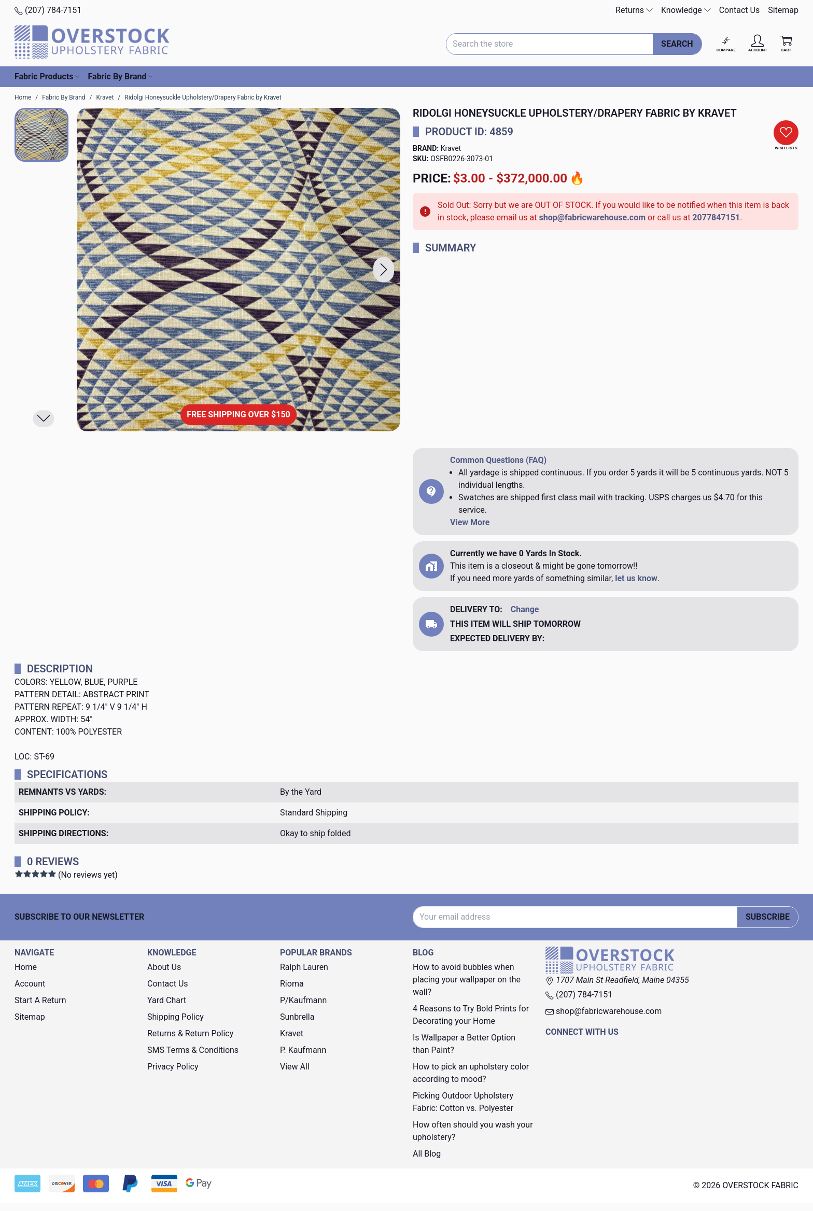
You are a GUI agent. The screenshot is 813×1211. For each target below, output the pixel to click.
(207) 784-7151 (48, 10)
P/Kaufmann (303, 1000)
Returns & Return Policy (190, 1033)
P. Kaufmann (303, 1050)
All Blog (427, 1154)
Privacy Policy (173, 1067)
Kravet (451, 148)
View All (295, 1067)
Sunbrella (297, 1017)
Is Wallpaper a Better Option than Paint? (464, 1044)
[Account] (758, 44)
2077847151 (716, 217)
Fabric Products (47, 77)
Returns (634, 10)
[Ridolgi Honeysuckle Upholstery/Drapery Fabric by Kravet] (238, 269)
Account (30, 984)
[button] (383, 270)
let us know (636, 578)
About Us (164, 967)
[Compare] (726, 44)
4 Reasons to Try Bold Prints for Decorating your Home (471, 1015)
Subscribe (768, 917)
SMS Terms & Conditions (193, 1050)
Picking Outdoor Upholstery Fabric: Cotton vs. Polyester (463, 1102)
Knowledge (686, 10)
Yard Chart (166, 1000)
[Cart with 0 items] (786, 44)
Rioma (292, 984)
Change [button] (525, 609)
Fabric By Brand (120, 77)
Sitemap (783, 10)
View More (469, 522)
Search (677, 44)
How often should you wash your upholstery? (473, 1131)
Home (26, 967)
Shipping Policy (175, 1017)
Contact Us (739, 10)
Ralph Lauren (304, 967)
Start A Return (40, 1000)
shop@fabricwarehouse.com (592, 217)
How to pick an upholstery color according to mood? (471, 1073)
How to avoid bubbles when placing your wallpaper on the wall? (467, 979)
